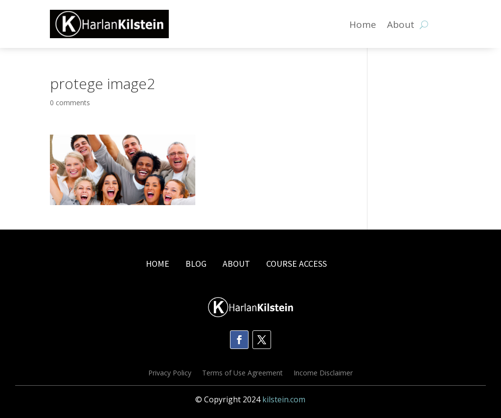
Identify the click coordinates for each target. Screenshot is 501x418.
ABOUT (236, 263)
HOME (157, 263)
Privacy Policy (169, 373)
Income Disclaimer (323, 373)
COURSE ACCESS (296, 263)
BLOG (196, 263)
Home (362, 26)
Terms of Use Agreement (242, 373)
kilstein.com (283, 399)
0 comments (70, 102)
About (400, 26)
